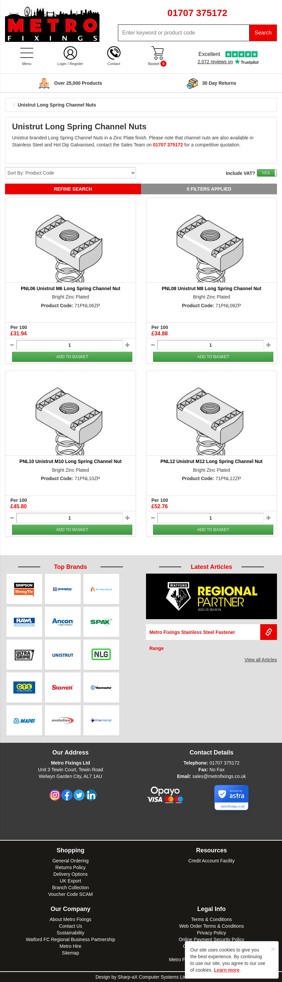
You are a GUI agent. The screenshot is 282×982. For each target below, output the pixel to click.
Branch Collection (70, 887)
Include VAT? (240, 173)
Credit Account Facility (211, 860)
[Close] (273, 949)
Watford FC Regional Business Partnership (70, 939)
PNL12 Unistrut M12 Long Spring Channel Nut (211, 461)
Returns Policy (70, 867)
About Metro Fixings (70, 919)
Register (76, 64)
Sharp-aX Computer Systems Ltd (152, 977)
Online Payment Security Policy (211, 939)
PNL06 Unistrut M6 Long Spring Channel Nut (70, 288)
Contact (114, 64)
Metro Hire (70, 946)
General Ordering (70, 860)
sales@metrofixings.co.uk (219, 776)
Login (61, 64)
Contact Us (70, 926)
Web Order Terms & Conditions (211, 926)
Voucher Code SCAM (70, 894)
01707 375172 (224, 763)
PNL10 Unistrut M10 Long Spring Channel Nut (70, 461)
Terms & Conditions (211, 919)
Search (263, 33)
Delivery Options (70, 874)
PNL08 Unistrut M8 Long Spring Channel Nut (211, 288)
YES (266, 173)
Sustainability (70, 932)
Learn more (226, 970)
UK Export (70, 880)
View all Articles (260, 659)
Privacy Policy (211, 932)
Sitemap (70, 953)
